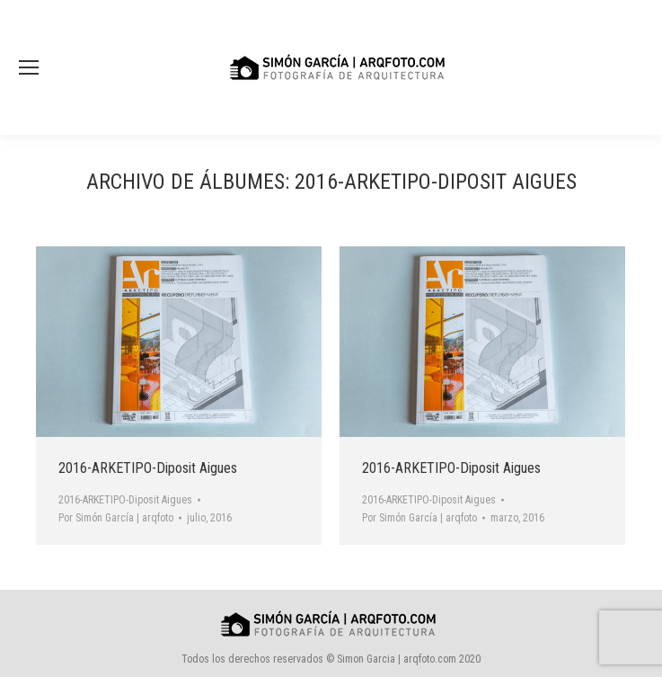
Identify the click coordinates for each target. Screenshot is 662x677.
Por (115, 518)
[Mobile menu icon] (29, 67)
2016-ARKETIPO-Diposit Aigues (147, 468)
